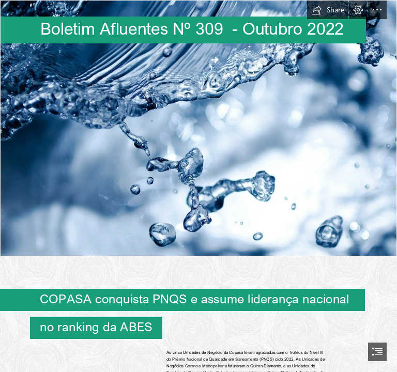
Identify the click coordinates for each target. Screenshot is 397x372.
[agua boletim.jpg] (198, 128)
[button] (327, 10)
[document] (198, 186)
